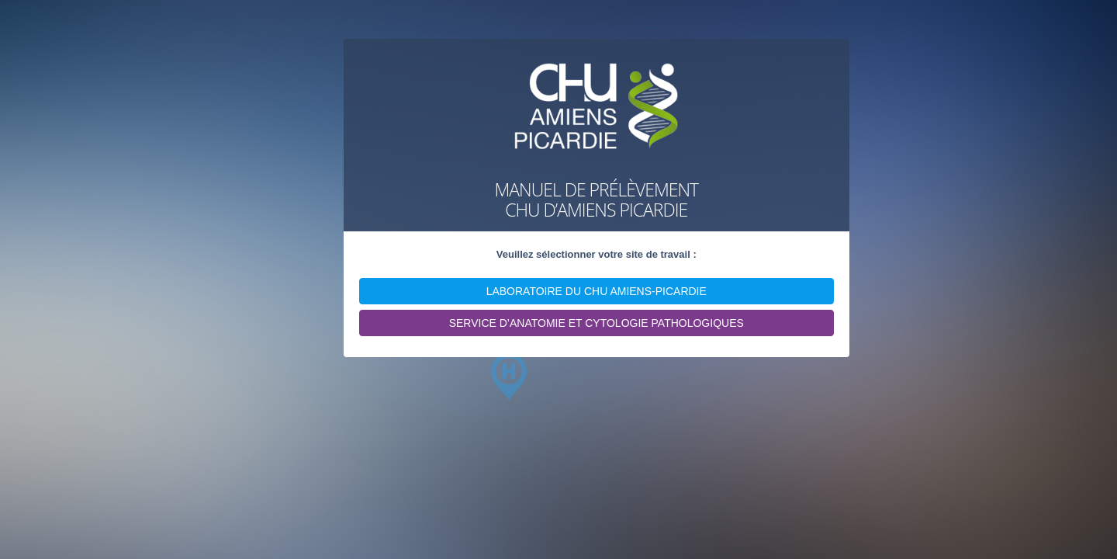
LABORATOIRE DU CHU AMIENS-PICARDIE (596, 291)
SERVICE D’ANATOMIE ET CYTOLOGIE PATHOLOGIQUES (596, 323)
